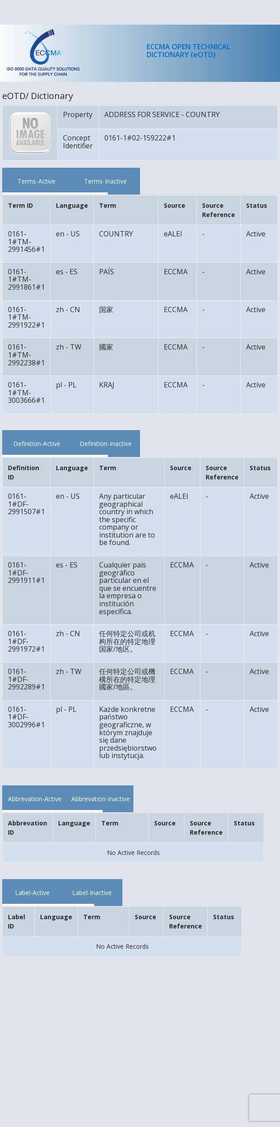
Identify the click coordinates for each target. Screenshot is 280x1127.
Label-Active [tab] (32, 892)
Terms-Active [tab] (36, 181)
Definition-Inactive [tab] (106, 443)
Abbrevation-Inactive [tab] (100, 799)
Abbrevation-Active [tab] (35, 799)
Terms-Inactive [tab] (105, 181)
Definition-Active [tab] (36, 443)
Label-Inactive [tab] (92, 892)
